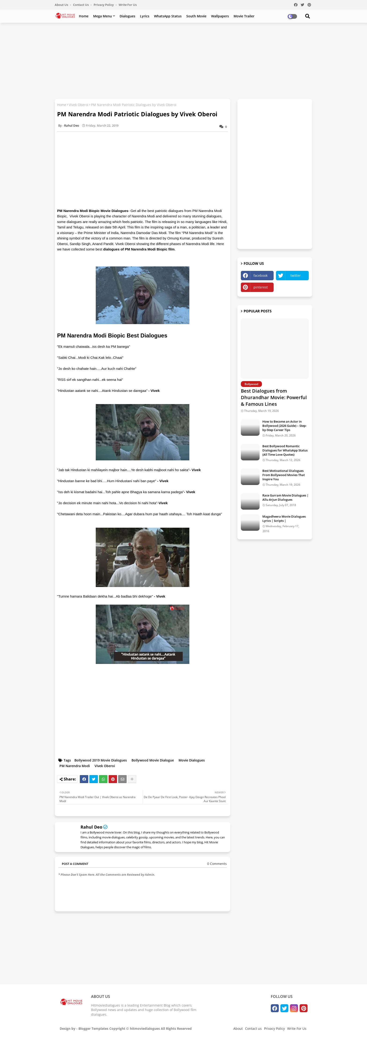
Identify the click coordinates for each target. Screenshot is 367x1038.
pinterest (260, 287)
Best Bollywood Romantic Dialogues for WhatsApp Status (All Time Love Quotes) (285, 450)
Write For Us (128, 5)
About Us (62, 5)
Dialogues (127, 16)
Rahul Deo (91, 827)
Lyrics (144, 16)
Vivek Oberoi (78, 104)
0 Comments (217, 863)
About (238, 1028)
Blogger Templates (93, 1028)
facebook (260, 275)
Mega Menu (102, 16)
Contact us (81, 5)
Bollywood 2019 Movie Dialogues (100, 760)
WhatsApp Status (168, 16)
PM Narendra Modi (74, 766)
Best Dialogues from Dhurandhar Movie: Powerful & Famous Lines (274, 397)
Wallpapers (220, 16)
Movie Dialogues (192, 760)
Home (83, 16)
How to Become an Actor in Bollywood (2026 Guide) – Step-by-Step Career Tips (284, 425)
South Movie (196, 16)
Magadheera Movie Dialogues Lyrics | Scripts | (284, 518)
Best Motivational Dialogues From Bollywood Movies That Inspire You (283, 475)
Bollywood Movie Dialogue (153, 760)
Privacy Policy (104, 5)
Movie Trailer (244, 16)
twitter (295, 275)
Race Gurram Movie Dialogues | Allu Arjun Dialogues (285, 497)
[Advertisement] (183, 60)
